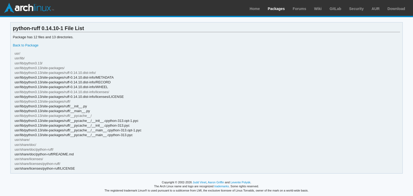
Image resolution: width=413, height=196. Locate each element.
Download (396, 9)
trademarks (221, 186)
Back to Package (25, 45)
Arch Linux (29, 8)
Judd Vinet (199, 182)
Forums (299, 9)
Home (255, 9)
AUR (376, 9)
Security (356, 9)
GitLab (335, 9)
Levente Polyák (240, 182)
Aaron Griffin (216, 182)
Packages (276, 9)
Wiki (318, 9)
